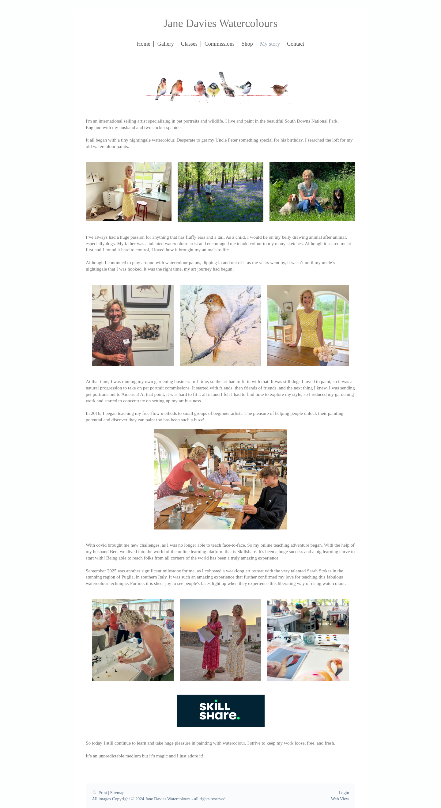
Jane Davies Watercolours (220, 23)
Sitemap (117, 792)
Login (344, 792)
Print (100, 792)
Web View (340, 798)
